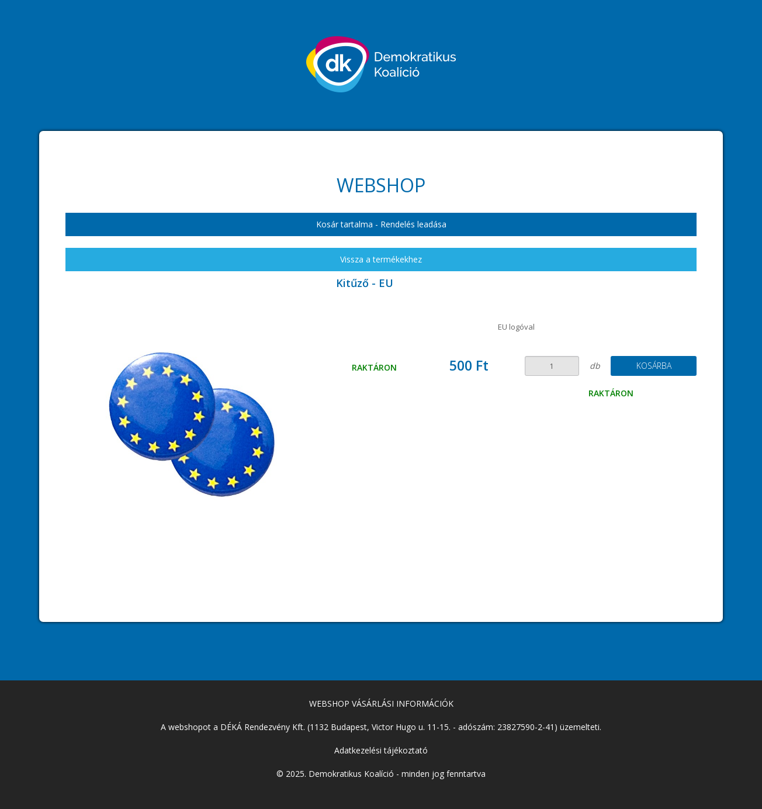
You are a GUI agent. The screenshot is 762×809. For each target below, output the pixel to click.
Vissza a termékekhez (381, 259)
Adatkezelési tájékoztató (381, 750)
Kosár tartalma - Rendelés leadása (381, 224)
